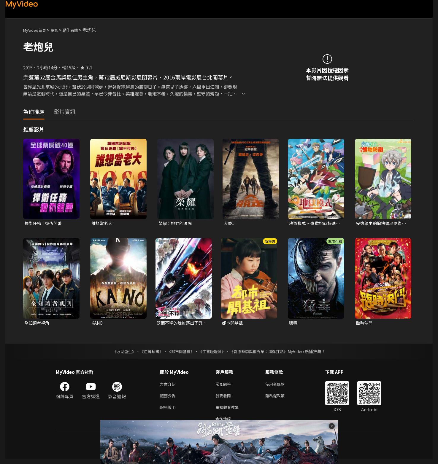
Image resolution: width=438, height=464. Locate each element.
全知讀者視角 (37, 324)
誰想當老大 (102, 223)
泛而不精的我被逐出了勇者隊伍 (181, 324)
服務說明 (169, 410)
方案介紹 (169, 385)
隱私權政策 (280, 398)
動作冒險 (77, 30)
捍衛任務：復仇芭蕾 (44, 223)
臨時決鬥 (365, 324)
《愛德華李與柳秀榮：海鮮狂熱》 (262, 352)
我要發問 (224, 398)
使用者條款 (280, 385)
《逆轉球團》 (148, 352)
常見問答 (224, 385)
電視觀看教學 (228, 410)
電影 (59, 30)
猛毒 (293, 324)
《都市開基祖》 (179, 352)
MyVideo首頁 (36, 30)
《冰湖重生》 (119, 352)
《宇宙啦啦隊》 (212, 352)
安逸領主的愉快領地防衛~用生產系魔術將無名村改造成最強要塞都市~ (381, 223)
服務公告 (169, 398)
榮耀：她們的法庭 (176, 223)
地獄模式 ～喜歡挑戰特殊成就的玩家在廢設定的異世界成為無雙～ (314, 223)
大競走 (230, 223)
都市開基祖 (233, 324)
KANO (97, 324)
